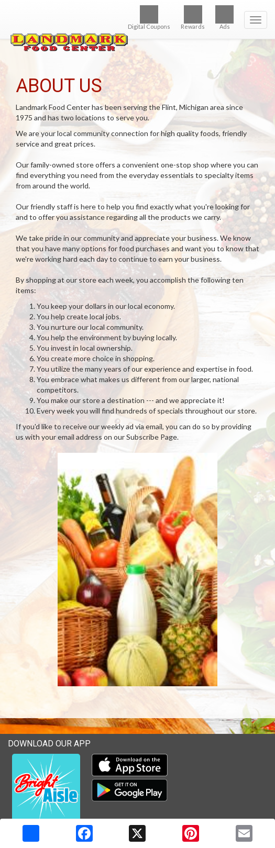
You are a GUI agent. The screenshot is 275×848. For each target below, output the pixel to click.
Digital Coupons (149, 17)
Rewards (193, 17)
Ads (224, 17)
